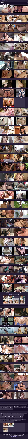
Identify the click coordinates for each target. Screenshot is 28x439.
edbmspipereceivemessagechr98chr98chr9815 (15, 413)
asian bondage (9, 420)
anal (3, 404)
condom (22, 407)
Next (18, 294)
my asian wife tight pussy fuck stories (16, 420)
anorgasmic (17, 406)
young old (11, 419)
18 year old (15, 416)
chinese (2, 404)
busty (1, 407)
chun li (1, 420)
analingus (25, 406)
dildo (10, 407)
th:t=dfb (4, 420)
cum (26, 404)
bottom (18, 404)
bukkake (10, 406)
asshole (15, 407)
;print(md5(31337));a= (24, 413)
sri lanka (12, 416)
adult (24, 404)
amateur (15, 404)
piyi (1, 413)
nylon (8, 407)
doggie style (21, 406)
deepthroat (21, 404)
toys (12, 407)
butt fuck (6, 407)
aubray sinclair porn (3, 419)
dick (3, 407)
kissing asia (21, 416)
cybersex (19, 407)
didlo (26, 407)
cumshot (7, 406)
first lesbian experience (3, 416)
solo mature (8, 416)
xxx (12, 406)
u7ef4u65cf (7, 419)
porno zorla (23, 419)
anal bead (12, 404)
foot (13, 419)
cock (1, 406)
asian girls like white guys (5, 413)
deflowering (8, 404)
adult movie (4, 406)
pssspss (21, 419)
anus (24, 407)
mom (6, 404)
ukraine (18, 416)
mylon (14, 406)
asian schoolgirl (17, 419)
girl (6, 420)
